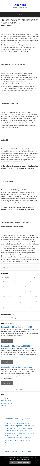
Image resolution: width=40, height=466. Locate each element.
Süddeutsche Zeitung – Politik (18, 418)
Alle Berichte (20, 389)
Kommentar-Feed (7, 403)
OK (12, 462)
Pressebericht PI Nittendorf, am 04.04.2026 (16, 327)
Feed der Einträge (7, 401)
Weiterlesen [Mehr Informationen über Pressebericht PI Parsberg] (7, 362)
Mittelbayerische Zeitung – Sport (19, 451)
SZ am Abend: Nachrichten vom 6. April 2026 (20, 438)
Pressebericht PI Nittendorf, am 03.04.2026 (16, 367)
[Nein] (38, 461)
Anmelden (4, 398)
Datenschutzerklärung (23, 462)
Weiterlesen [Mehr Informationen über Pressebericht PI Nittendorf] (7, 341)
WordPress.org (6, 406)
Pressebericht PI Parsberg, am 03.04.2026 (16, 346)
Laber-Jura (20, 5)
